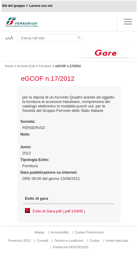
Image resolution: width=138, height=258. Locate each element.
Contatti (42, 240)
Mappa (39, 232)
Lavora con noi (41, 5)
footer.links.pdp (117, 240)
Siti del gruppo (13, 5)
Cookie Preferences (89, 232)
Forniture (45, 66)
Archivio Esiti (26, 66)
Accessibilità (59, 232)
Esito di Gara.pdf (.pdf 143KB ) (59, 211)
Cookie (95, 240)
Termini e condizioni (68, 240)
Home (9, 66)
